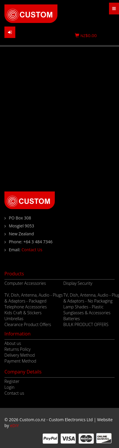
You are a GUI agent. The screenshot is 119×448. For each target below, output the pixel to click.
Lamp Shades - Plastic (83, 307)
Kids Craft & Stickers (23, 312)
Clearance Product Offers (27, 324)
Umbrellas (13, 318)
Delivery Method (19, 355)
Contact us (14, 393)
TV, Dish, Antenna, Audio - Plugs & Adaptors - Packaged (33, 298)
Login (9, 387)
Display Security (77, 283)
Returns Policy (17, 349)
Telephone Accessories (25, 307)
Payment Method (20, 361)
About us (12, 343)
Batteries (71, 318)
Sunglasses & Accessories (86, 312)
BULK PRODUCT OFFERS (85, 324)
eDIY (14, 425)
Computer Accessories (25, 283)
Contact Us (32, 249)
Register (11, 381)
